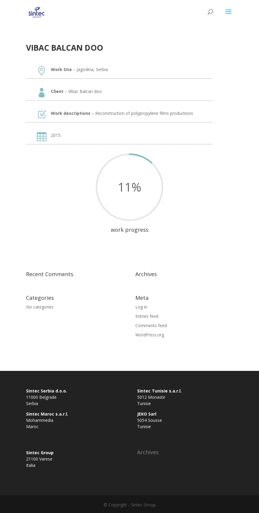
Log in (141, 307)
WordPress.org (149, 335)
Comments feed (151, 325)
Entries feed (146, 316)
